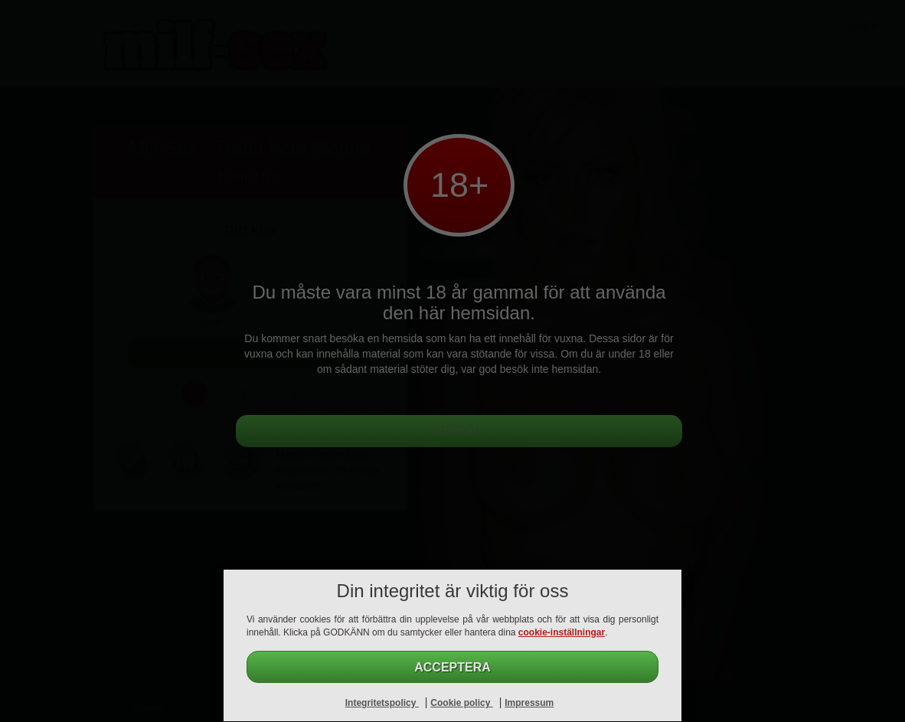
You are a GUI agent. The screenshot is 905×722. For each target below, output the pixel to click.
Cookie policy (461, 702)
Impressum (529, 702)
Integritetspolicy (382, 702)
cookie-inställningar (561, 632)
